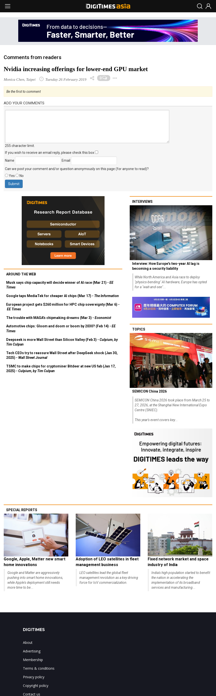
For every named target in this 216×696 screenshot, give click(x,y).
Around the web (21, 274)
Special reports (21, 510)
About (28, 642)
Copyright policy (35, 685)
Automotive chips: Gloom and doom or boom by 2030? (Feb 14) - (61, 328)
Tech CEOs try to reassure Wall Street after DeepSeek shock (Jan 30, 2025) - (62, 355)
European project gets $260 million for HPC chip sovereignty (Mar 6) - (63, 306)
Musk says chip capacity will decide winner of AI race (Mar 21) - (59, 285)
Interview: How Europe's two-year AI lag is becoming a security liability (165, 266)
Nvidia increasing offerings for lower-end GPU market (76, 69)
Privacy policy (33, 677)
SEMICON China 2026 (149, 391)
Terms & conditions (38, 668)
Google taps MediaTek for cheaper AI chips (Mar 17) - (62, 296)
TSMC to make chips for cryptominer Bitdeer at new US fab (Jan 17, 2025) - (61, 368)
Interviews (142, 202)
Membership (33, 659)
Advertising (31, 651)
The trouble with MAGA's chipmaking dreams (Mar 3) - (58, 318)
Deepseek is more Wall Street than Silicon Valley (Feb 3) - (62, 342)
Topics (138, 329)
